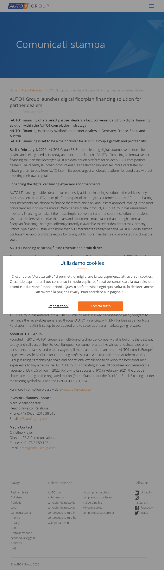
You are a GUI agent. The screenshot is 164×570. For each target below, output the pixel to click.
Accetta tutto (100, 306)
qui (124, 292)
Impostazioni (59, 306)
